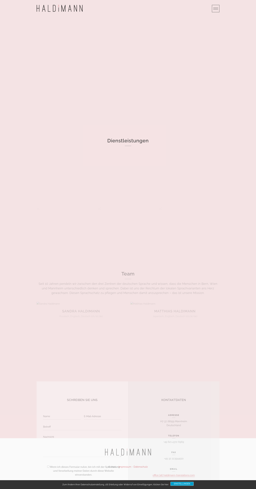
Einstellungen (182, 484)
